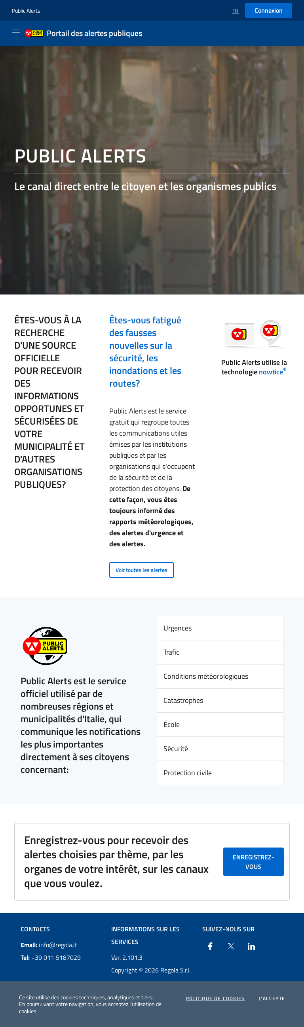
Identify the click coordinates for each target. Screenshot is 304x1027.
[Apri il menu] (16, 32)
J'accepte (272, 998)
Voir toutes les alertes (141, 570)
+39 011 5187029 (51, 957)
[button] (235, 10)
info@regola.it (49, 945)
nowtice (273, 371)
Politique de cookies (215, 998)
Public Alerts (26, 10)
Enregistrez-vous (253, 861)
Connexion (269, 10)
